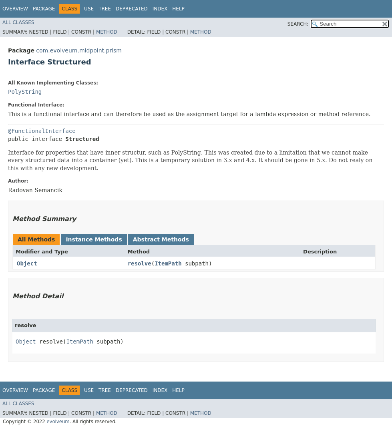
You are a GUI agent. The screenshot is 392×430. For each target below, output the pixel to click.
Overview (15, 9)
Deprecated (132, 9)
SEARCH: (298, 24)
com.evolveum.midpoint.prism (79, 50)
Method (106, 32)
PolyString (25, 91)
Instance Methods (94, 239)
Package (44, 9)
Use (89, 9)
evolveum (57, 421)
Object (27, 263)
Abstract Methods (161, 239)
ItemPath (168, 263)
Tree (105, 9)
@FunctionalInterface (42, 131)
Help (178, 9)
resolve (139, 263)
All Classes (18, 22)
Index (160, 9)
